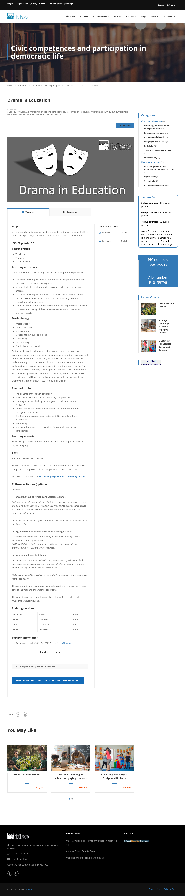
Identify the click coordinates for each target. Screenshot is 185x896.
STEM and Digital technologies (158, 151)
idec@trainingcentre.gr (63, 3)
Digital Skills (150, 177)
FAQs (143, 16)
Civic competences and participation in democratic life (34, 113)
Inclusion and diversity (155, 138)
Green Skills (149, 181)
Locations (116, 16)
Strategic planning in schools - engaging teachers (71, 777)
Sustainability (150, 158)
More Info (125, 126)
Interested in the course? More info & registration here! (48, 681)
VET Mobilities (100, 16)
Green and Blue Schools (27, 775)
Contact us (169, 16)
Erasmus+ (131, 16)
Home (71, 16)
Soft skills (55, 115)
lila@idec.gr (65, 643)
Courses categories (72, 113)
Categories (12, 110)
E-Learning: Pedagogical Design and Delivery (114, 777)
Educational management (156, 133)
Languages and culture (37, 115)
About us (155, 16)
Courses (84, 16)
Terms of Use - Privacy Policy (163, 889)
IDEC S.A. (30, 889)
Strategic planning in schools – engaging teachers (164, 327)
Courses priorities (91, 113)
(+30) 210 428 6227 (40, 3)
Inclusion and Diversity (155, 186)
